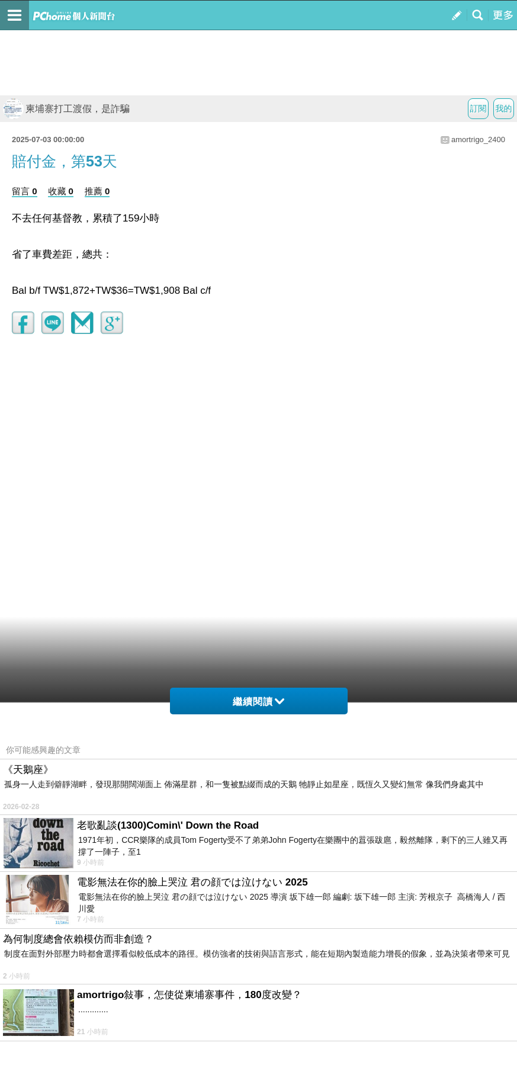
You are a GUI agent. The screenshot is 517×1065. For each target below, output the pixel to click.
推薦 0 (97, 191)
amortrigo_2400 (478, 139)
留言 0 (24, 191)
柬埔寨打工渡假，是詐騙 (66, 108)
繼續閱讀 (258, 701)
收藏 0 (60, 191)
